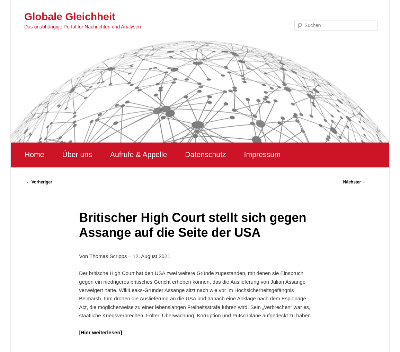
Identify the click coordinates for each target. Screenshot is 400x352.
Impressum (262, 155)
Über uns (77, 155)
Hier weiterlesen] (101, 332)
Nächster (354, 182)
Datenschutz (205, 155)
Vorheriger (39, 182)
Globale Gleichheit (69, 16)
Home (34, 155)
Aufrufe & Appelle (138, 155)
